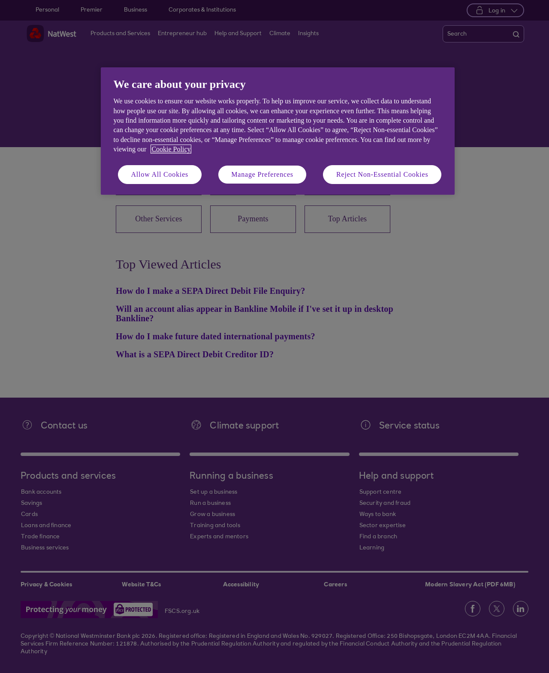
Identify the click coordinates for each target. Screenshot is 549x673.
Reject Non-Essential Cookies (382, 174)
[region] (278, 131)
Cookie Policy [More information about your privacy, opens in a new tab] (170, 149)
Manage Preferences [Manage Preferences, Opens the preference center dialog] (262, 174)
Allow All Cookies (160, 174)
